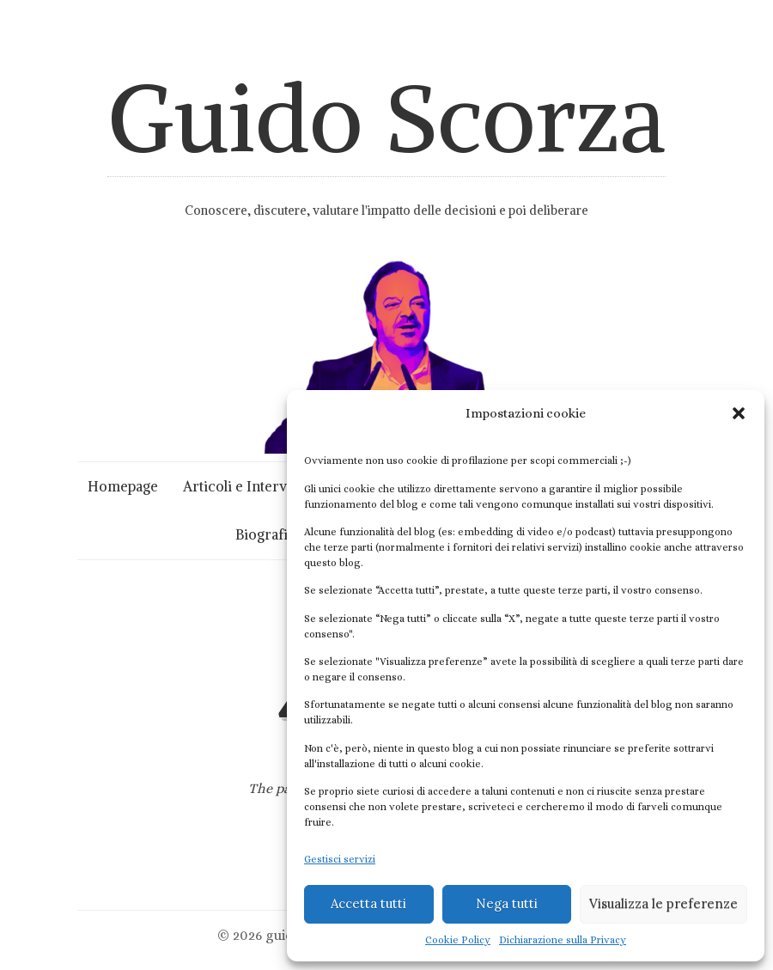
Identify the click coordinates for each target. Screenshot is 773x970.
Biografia (265, 534)
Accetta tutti (368, 903)
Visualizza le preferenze (663, 903)
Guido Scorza (386, 118)
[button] (738, 413)
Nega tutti (507, 903)
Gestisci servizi (339, 859)
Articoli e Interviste (246, 486)
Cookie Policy (457, 940)
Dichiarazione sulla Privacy (562, 940)
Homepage (123, 486)
